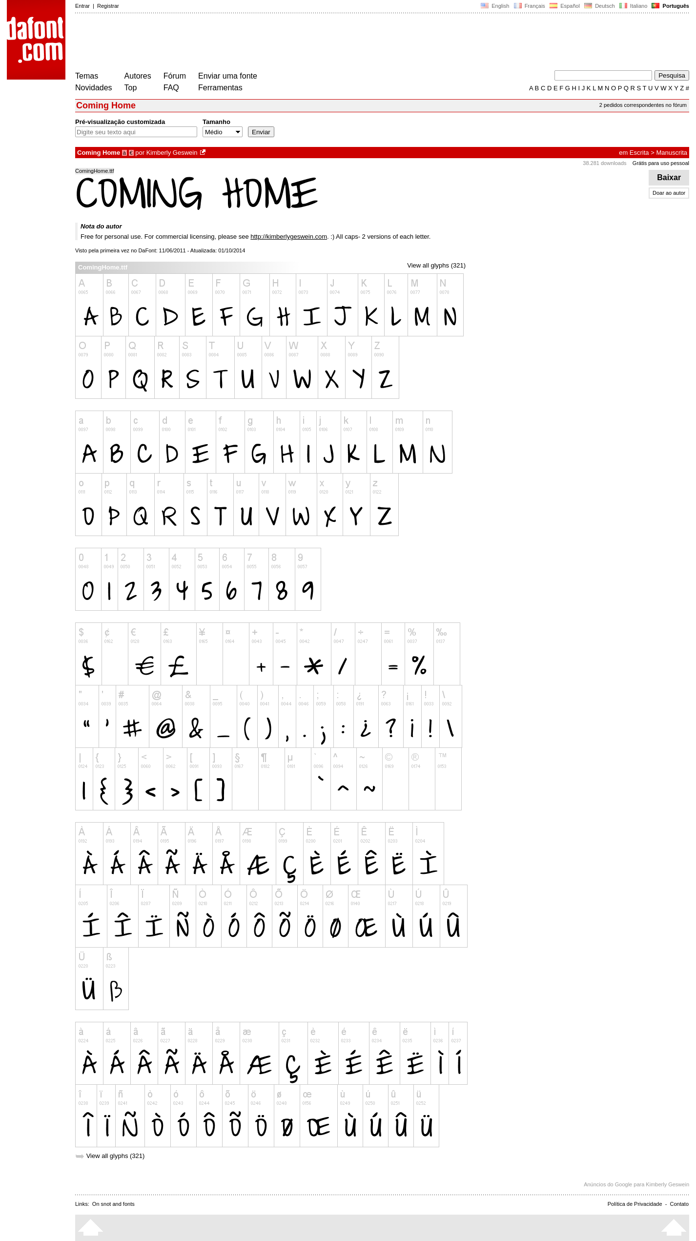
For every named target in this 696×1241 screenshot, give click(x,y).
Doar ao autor (669, 193)
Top (130, 87)
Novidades (93, 87)
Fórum (175, 76)
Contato (679, 1204)
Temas (86, 76)
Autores (137, 76)
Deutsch (599, 6)
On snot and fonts (113, 1204)
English (495, 6)
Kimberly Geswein (172, 152)
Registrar (108, 6)
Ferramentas (220, 87)
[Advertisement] (252, 43)
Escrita (639, 152)
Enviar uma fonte (227, 76)
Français (529, 6)
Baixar (669, 177)
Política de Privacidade (635, 1204)
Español (564, 6)
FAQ (171, 87)
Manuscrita (671, 152)
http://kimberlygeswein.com (288, 236)
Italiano (633, 6)
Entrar (82, 6)
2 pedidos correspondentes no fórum (643, 105)
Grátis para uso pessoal (661, 163)
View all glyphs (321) (436, 265)
